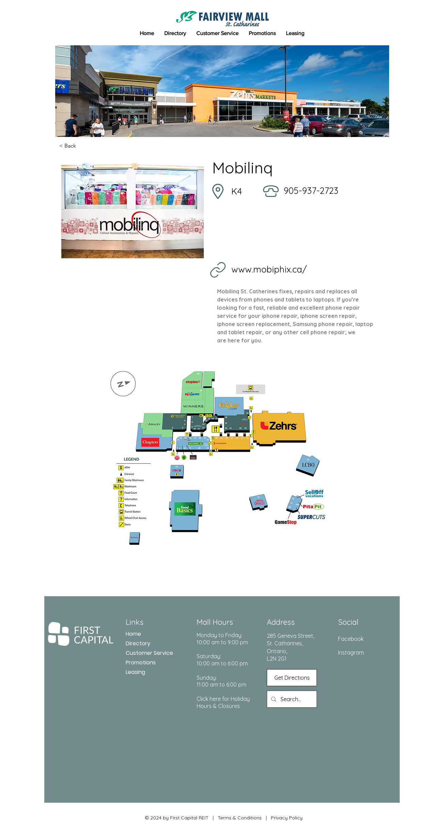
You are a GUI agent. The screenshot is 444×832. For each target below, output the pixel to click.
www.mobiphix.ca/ (269, 269)
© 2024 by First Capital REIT (177, 818)
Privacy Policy (286, 818)
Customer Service (149, 653)
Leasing (135, 672)
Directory (138, 643)
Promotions (141, 662)
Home (133, 634)
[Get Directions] (292, 677)
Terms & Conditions (240, 818)
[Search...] (291, 699)
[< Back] (81, 146)
